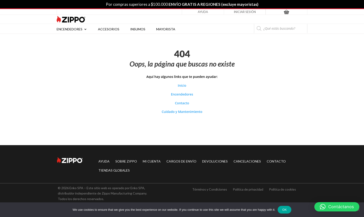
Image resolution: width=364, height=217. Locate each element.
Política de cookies (282, 189)
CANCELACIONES (247, 161)
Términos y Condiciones (209, 189)
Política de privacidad (248, 189)
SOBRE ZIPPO (126, 161)
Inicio (182, 85)
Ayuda (203, 12)
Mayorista (165, 29)
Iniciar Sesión (245, 12)
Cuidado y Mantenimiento (182, 111)
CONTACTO (276, 161)
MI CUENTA (152, 161)
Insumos (137, 29)
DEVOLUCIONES (215, 161)
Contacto (182, 103)
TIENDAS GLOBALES (114, 170)
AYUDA (104, 161)
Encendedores (69, 29)
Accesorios (108, 29)
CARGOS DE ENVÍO (181, 161)
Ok (284, 209)
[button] (336, 206)
